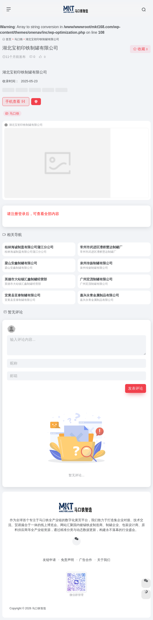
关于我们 (103, 560)
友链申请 (49, 560)
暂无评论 (15, 312)
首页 (8, 39)
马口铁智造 (39, 608)
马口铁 (18, 39)
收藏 (140, 49)
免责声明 (67, 560)
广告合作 (85, 560)
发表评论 (135, 388)
